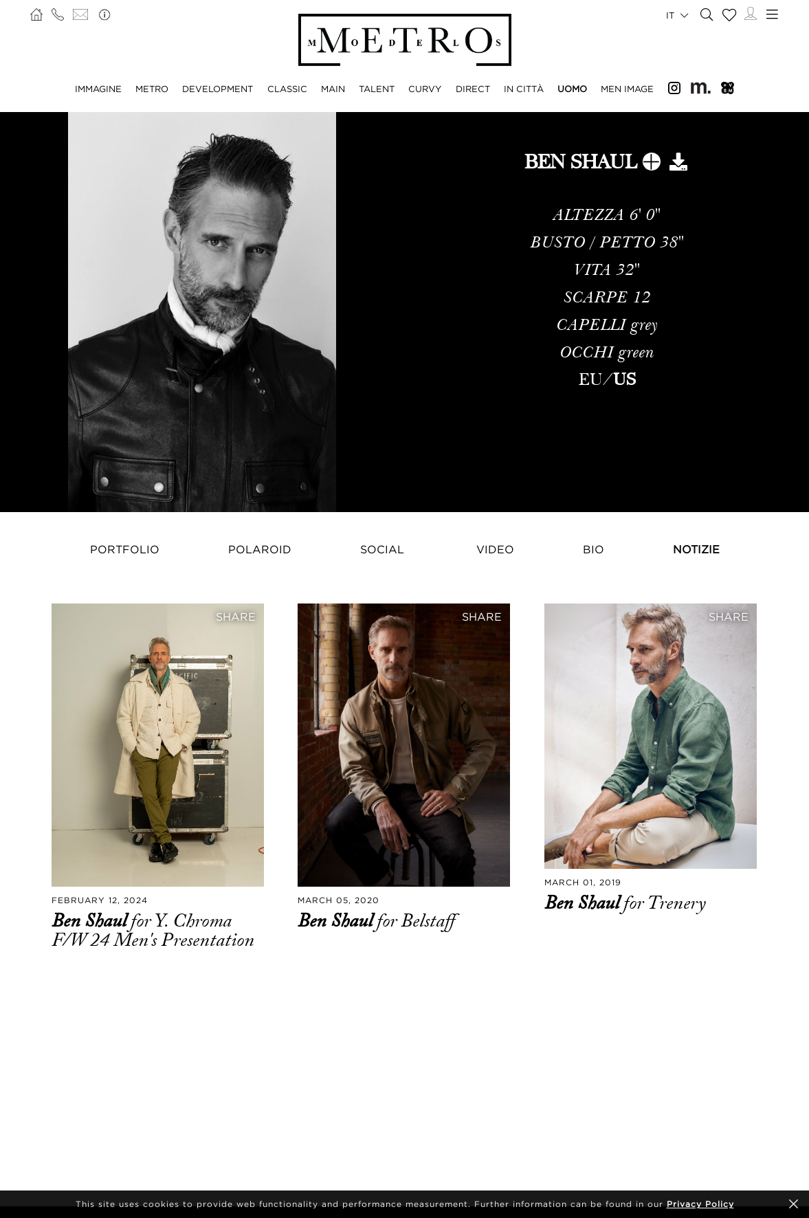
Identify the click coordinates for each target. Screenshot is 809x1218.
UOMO (572, 88)
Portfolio (124, 549)
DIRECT (473, 88)
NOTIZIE (696, 549)
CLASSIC (287, 88)
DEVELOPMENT (217, 88)
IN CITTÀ (524, 88)
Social (382, 549)
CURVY (424, 88)
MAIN (333, 88)
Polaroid (259, 549)
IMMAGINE (98, 88)
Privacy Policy (700, 1203)
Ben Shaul (91, 921)
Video (495, 549)
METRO (151, 88)
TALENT (377, 88)
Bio (593, 549)
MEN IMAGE (627, 88)
